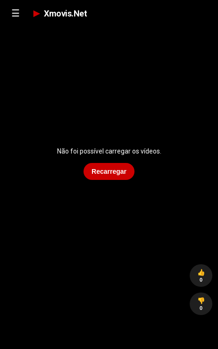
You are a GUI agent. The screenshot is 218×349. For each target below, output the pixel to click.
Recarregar (109, 171)
